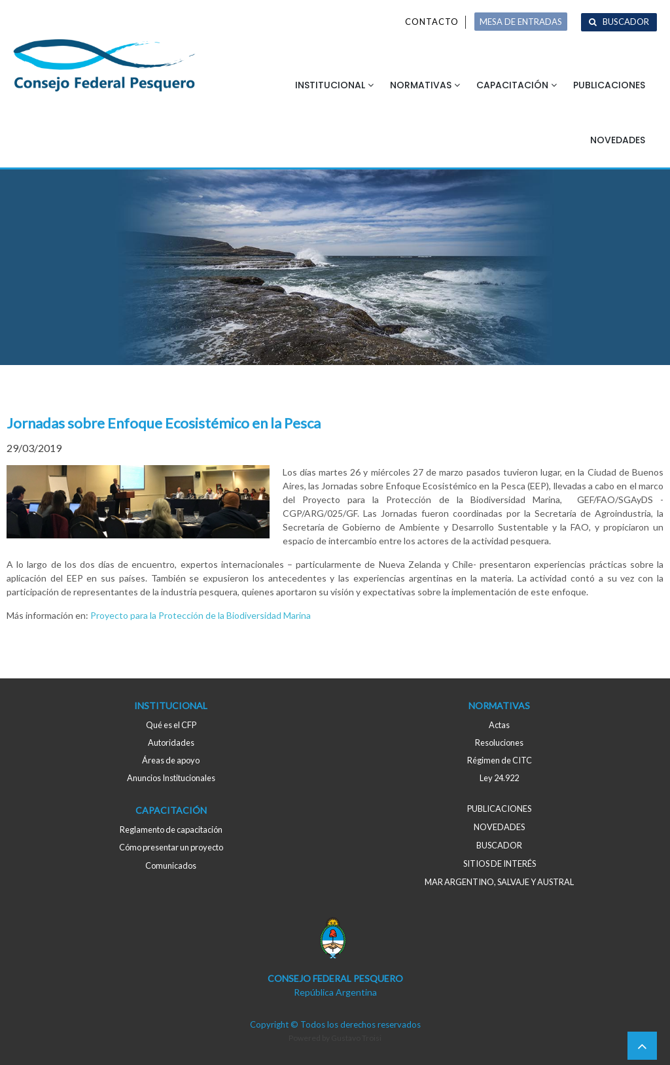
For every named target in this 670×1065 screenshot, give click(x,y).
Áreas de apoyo (171, 760)
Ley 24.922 (499, 778)
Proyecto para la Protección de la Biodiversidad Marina (200, 615)
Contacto (432, 21)
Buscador (626, 21)
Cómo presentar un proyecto (171, 847)
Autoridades (171, 742)
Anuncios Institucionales (171, 778)
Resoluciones (499, 742)
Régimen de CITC (499, 760)
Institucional (330, 85)
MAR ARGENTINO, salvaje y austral (499, 882)
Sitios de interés (499, 863)
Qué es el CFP (171, 725)
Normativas (420, 85)
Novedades (617, 140)
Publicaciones (609, 85)
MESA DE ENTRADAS (521, 21)
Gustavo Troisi (356, 1038)
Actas (499, 725)
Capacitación (512, 85)
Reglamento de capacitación (171, 829)
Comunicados (170, 865)
